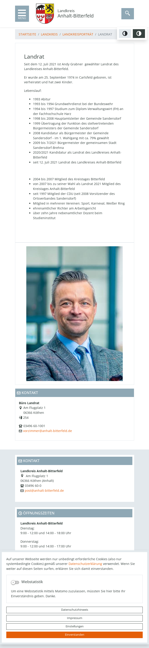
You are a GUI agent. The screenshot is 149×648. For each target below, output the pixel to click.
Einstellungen (75, 626)
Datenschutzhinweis (74, 610)
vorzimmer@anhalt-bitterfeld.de (47, 431)
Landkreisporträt (77, 34)
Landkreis (49, 34)
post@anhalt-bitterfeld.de (44, 490)
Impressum (74, 618)
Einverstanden (74, 635)
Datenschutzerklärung (85, 564)
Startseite (27, 34)
